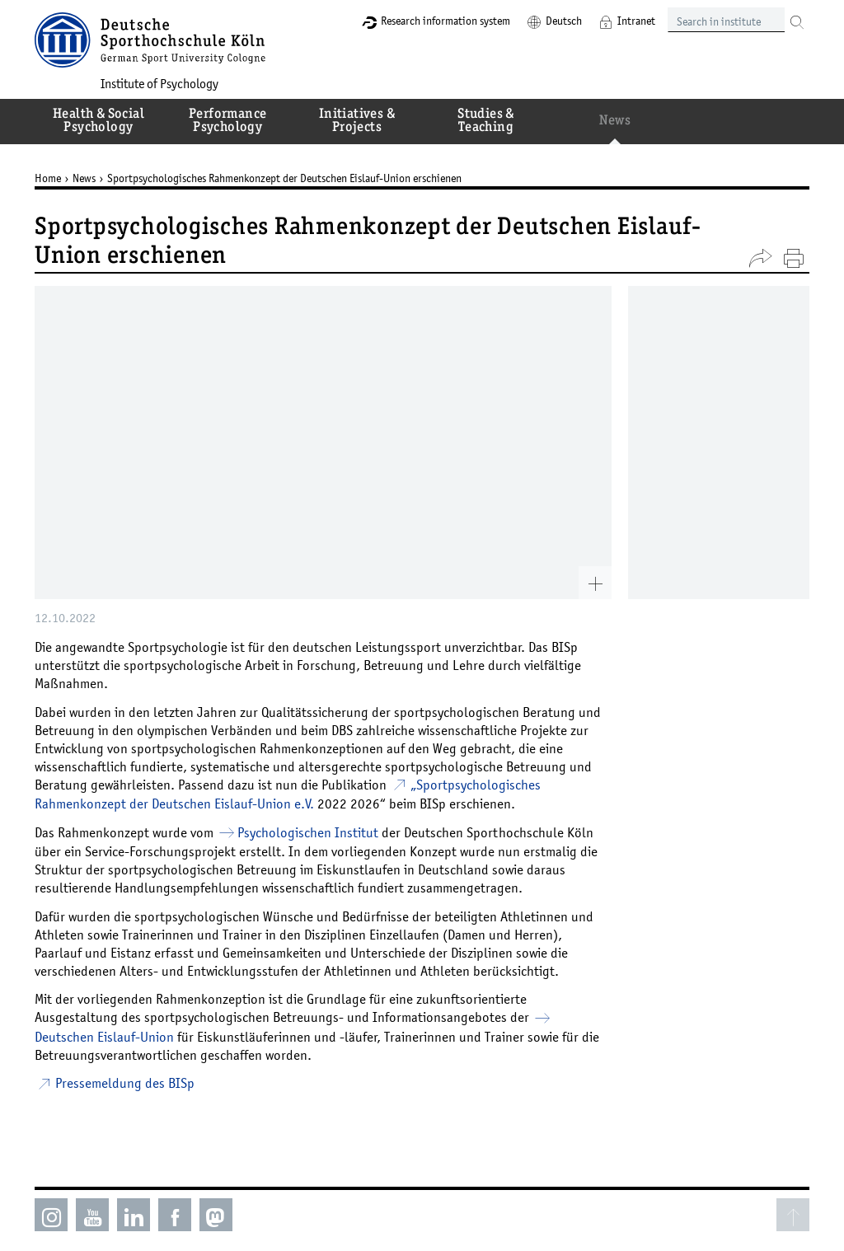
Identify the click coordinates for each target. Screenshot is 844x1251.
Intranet (636, 20)
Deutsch (564, 20)
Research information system (445, 20)
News (84, 178)
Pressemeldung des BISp (125, 1083)
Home (48, 178)
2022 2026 (348, 803)
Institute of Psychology (159, 83)
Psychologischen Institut (307, 832)
